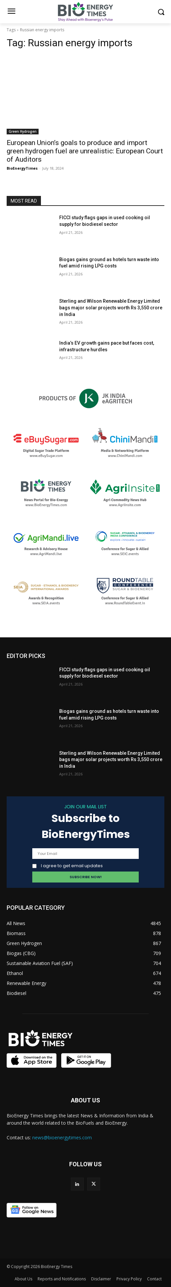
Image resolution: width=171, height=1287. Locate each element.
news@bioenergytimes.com (62, 1137)
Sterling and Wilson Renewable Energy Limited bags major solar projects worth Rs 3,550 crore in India (110, 307)
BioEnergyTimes (22, 168)
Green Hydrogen (23, 131)
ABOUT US (85, 1100)
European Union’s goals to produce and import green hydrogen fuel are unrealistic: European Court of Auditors (85, 151)
